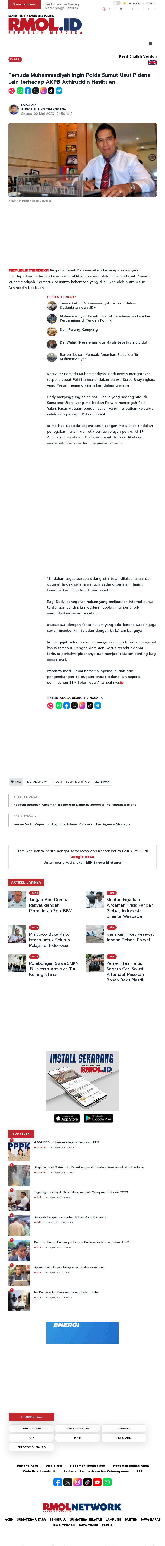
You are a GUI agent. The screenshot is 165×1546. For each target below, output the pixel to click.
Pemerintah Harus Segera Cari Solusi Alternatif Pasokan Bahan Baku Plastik (125, 971)
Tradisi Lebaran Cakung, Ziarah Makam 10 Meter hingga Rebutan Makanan (75, 6)
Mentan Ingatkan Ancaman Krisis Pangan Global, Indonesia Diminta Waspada (130, 908)
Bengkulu (58, 1519)
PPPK (77, 1438)
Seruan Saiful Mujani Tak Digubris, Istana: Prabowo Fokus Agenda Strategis (71, 824)
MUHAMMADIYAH (38, 782)
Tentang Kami (27, 1465)
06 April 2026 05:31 (63, 1147)
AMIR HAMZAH (31, 1428)
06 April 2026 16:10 (62, 1172)
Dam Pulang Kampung (79, 329)
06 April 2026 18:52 (58, 1273)
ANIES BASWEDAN (77, 1428)
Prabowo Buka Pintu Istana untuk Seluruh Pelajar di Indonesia (49, 939)
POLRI (58, 782)
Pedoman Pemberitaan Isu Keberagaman (96, 1471)
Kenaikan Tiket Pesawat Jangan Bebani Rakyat (130, 937)
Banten (131, 1519)
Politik (15, 59)
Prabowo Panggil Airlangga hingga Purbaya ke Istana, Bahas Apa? (81, 1242)
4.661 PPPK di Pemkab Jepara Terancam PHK (66, 1142)
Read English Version (138, 56)
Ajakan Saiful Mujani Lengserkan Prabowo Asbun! (69, 1267)
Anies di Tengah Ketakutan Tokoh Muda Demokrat (71, 1217)
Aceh (9, 1519)
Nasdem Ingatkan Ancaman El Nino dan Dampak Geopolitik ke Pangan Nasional (75, 805)
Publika (38, 1222)
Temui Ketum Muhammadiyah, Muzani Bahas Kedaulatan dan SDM (98, 305)
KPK (31, 1438)
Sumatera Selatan (86, 1519)
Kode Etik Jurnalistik (39, 1471)
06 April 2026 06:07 (58, 1298)
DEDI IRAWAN (102, 782)
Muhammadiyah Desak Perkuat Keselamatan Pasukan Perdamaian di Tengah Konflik (105, 318)
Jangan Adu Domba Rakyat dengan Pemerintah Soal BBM (50, 905)
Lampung (113, 1519)
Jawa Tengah (63, 1525)
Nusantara (40, 1147)
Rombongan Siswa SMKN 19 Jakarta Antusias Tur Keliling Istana (53, 968)
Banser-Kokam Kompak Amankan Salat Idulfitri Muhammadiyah (99, 357)
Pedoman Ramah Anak (131, 1465)
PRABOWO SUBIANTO (31, 1447)
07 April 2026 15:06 (58, 1247)
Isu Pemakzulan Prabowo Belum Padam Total (66, 1292)
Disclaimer (54, 1465)
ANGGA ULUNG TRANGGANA (43, 109)
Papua (107, 1525)
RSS (139, 1471)
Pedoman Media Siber (87, 1465)
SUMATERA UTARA (78, 782)
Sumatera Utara (31, 1519)
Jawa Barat (150, 1519)
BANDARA (124, 1428)
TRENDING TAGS (31, 1417)
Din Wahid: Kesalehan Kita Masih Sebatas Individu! (103, 342)
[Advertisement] (82, 236)
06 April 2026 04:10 (59, 1222)
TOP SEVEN (21, 1133)
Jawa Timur (88, 1525)
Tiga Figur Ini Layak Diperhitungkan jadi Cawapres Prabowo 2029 (81, 1192)
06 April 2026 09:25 (58, 1197)
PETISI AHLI (123, 1438)
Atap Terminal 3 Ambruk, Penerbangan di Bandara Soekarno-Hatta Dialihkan (89, 1167)
